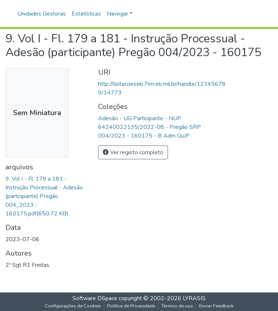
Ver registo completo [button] (133, 152)
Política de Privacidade (131, 306)
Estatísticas (86, 14)
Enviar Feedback (216, 306)
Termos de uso (177, 306)
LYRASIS (194, 298)
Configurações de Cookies (73, 306)
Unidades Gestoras (41, 14)
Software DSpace (94, 298)
